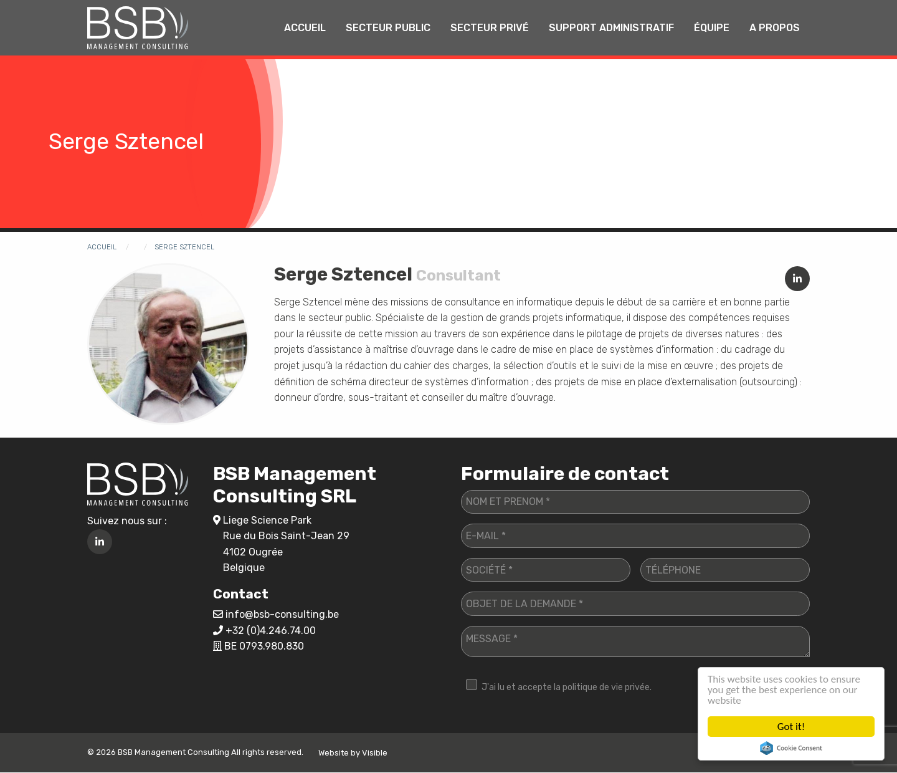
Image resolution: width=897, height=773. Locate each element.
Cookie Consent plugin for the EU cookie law (791, 748)
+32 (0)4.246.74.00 (270, 630)
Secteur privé (489, 28)
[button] (168, 343)
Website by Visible (352, 752)
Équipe (711, 28)
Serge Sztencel (184, 247)
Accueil (305, 28)
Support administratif (611, 28)
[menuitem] (305, 28)
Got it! (791, 726)
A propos (774, 28)
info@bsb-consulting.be (282, 614)
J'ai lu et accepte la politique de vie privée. (567, 687)
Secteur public (388, 28)
